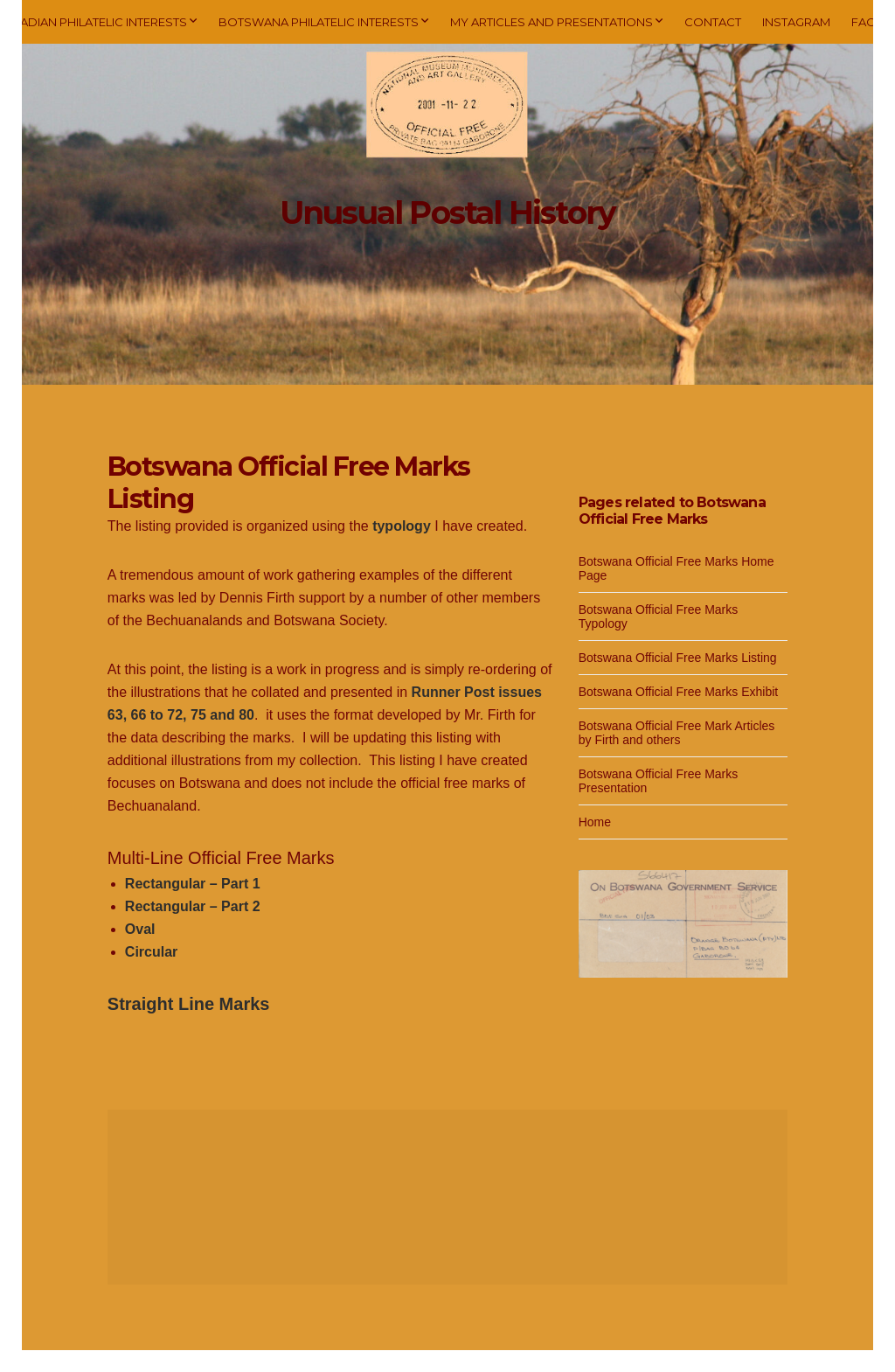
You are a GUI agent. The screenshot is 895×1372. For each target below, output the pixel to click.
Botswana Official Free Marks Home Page (676, 568)
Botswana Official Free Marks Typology (659, 616)
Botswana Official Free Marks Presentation (659, 781)
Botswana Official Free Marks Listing (678, 658)
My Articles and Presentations (551, 22)
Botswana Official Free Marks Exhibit (679, 692)
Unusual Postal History (447, 212)
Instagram (796, 22)
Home (595, 822)
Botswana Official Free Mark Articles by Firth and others (677, 733)
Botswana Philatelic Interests (319, 22)
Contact (712, 22)
